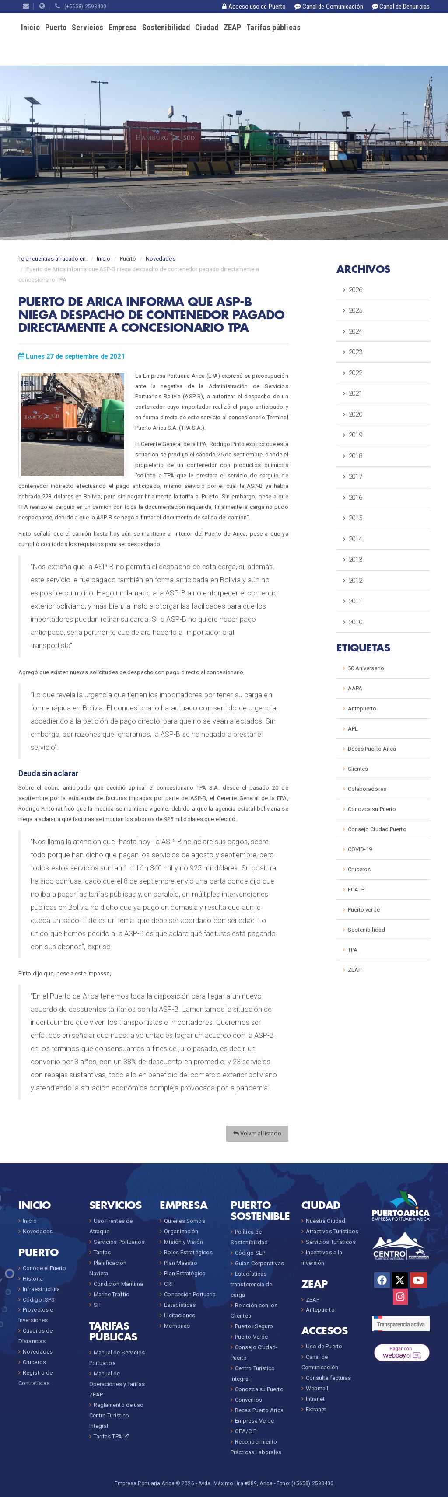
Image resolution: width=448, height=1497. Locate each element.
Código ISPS (39, 1299)
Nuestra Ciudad (325, 1221)
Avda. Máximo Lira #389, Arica (235, 1483)
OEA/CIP (245, 1431)
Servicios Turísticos (331, 1242)
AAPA (355, 688)
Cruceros (359, 869)
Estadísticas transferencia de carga (252, 1284)
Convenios (248, 1399)
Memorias (177, 1326)
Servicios (87, 27)
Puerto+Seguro (254, 1326)
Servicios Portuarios (119, 1242)
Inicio (30, 27)
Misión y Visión (183, 1242)
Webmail (317, 1388)
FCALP (356, 889)
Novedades (160, 258)
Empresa (122, 27)
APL (353, 728)
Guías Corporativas (259, 1263)
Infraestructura (41, 1289)
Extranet (316, 1409)
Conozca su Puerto (372, 809)
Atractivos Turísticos (332, 1231)
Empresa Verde (254, 1420)
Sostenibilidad (166, 27)
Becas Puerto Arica (372, 748)
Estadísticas (180, 1305)
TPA (352, 950)
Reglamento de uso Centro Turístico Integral (116, 1415)
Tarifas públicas (273, 27)
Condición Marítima (119, 1284)
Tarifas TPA (112, 1436)
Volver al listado (257, 1133)
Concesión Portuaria (190, 1294)
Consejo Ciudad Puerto (377, 829)
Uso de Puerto (324, 1346)
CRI (168, 1284)
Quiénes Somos (184, 1221)
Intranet (315, 1399)
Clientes (358, 769)
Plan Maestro (180, 1263)
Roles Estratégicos (188, 1252)
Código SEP (250, 1253)
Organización (181, 1231)
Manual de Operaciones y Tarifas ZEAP (117, 1384)
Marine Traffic (111, 1294)
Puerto (56, 27)
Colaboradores (367, 789)
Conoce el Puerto (44, 1268)
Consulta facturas (328, 1378)
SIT (98, 1305)
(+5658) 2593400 (80, 6)
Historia (33, 1278)
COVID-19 (360, 849)
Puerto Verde (251, 1336)
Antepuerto (362, 708)
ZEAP (232, 27)
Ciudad (206, 27)
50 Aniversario (366, 668)
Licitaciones (179, 1315)
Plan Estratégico (185, 1273)
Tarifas (102, 1252)
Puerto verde (364, 909)
